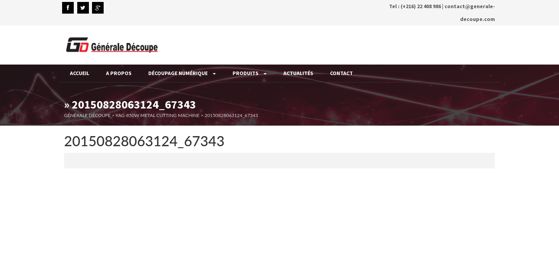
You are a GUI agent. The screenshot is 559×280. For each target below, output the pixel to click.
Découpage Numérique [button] (182, 73)
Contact (341, 73)
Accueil (79, 73)
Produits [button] (250, 73)
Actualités (298, 73)
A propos (119, 73)
